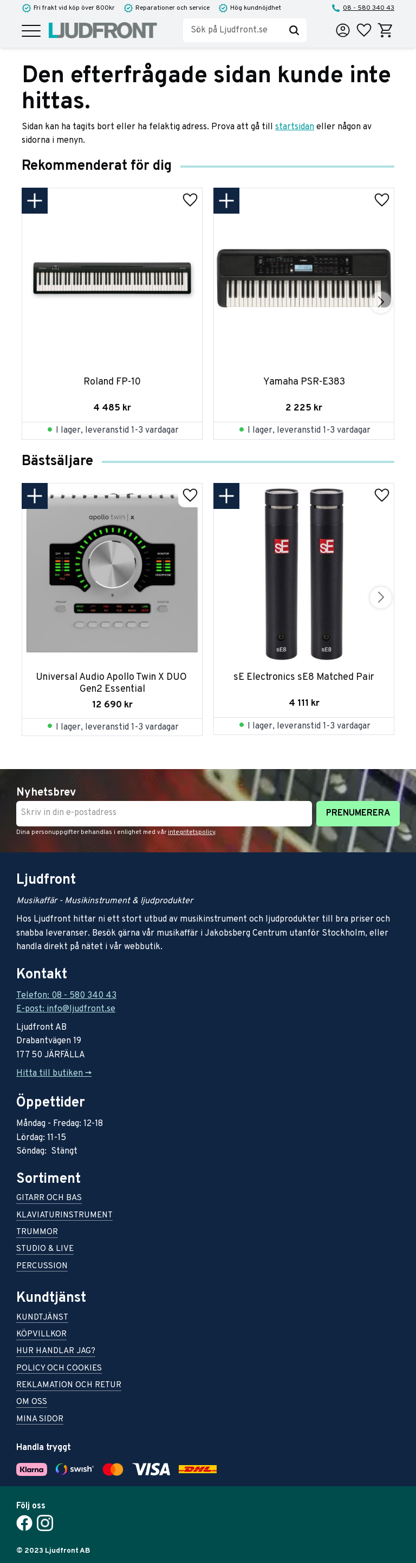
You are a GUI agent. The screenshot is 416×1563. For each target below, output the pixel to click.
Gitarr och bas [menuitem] (49, 1198)
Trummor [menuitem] (37, 1232)
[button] (31, 31)
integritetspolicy (191, 832)
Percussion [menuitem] (42, 1266)
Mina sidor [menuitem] (39, 1420)
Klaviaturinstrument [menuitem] (64, 1216)
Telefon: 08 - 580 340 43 (66, 995)
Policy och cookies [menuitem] (59, 1369)
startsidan (294, 127)
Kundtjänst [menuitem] (42, 1318)
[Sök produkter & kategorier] (232, 30)
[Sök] (294, 30)
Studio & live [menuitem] (45, 1249)
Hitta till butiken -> (54, 1073)
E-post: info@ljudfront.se (65, 1009)
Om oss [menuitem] (31, 1402)
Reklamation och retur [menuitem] (68, 1385)
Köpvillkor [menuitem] (41, 1335)
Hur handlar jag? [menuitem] (55, 1351)
